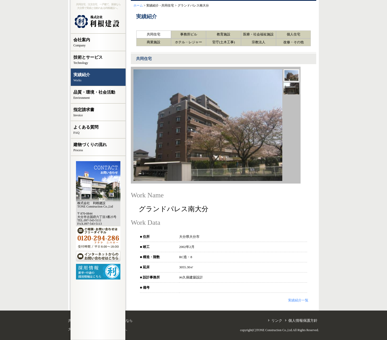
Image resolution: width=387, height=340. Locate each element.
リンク (276, 321)
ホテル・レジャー (188, 42)
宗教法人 (258, 42)
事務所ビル (188, 34)
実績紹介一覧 (298, 300)
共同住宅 (153, 34)
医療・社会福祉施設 (258, 34)
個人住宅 (293, 34)
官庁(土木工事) (223, 42)
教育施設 (223, 34)
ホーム (138, 5)
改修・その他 (293, 42)
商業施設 (153, 42)
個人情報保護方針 (303, 321)
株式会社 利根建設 (98, 21)
